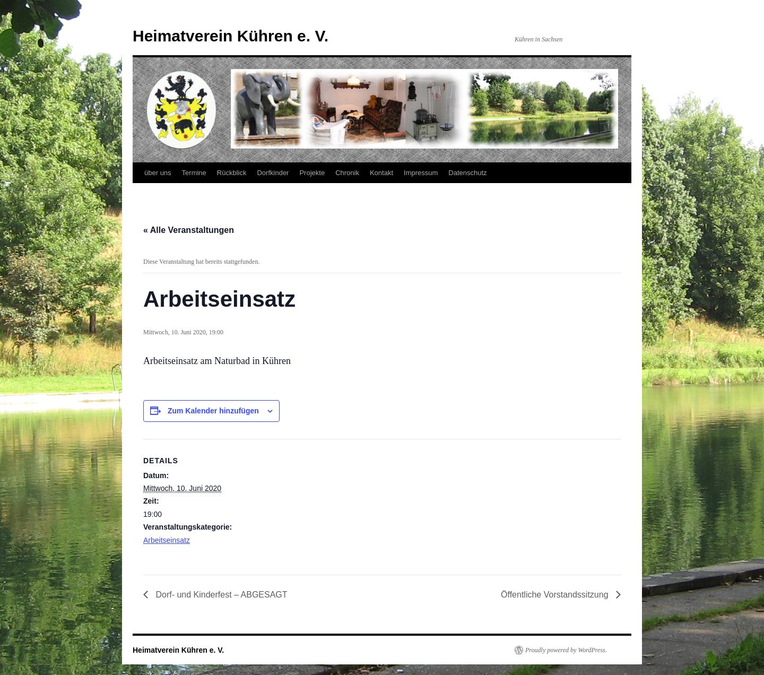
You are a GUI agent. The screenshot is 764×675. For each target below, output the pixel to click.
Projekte (312, 173)
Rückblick (232, 173)
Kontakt (381, 173)
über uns (157, 173)
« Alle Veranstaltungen (188, 230)
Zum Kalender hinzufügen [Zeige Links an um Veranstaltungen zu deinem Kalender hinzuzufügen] (213, 410)
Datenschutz (467, 173)
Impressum (421, 173)
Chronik (347, 173)
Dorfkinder (273, 173)
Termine (194, 173)
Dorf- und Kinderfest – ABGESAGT (220, 594)
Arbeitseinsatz (166, 540)
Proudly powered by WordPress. (566, 650)
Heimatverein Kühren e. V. (230, 36)
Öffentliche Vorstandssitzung (556, 594)
